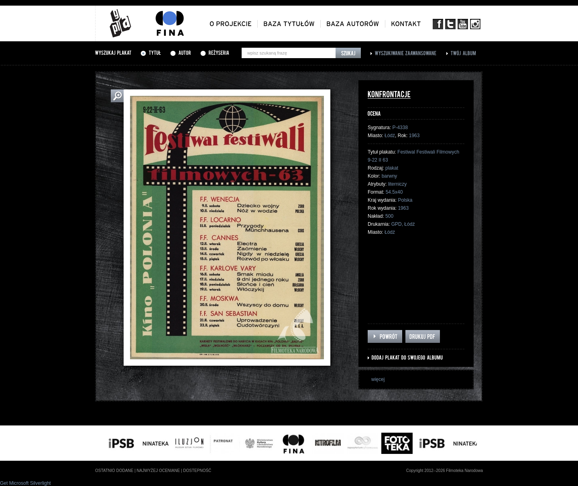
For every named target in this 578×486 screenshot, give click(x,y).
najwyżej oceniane (158, 470)
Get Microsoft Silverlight (25, 483)
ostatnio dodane (114, 470)
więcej (378, 379)
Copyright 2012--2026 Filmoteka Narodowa (444, 470)
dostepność (197, 470)
